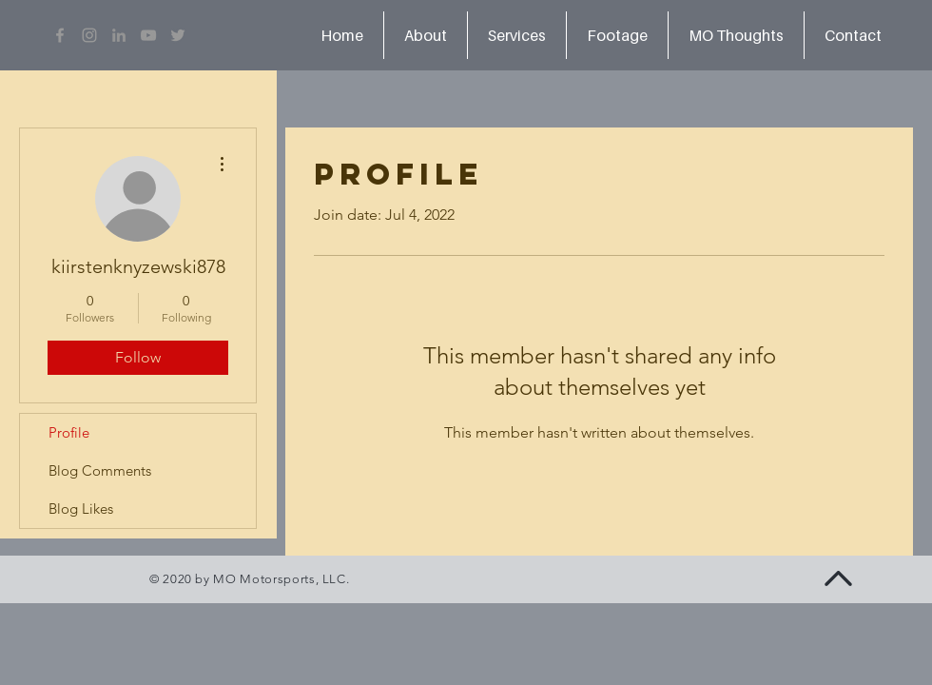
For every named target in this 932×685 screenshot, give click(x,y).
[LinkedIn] (118, 35)
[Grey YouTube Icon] (148, 35)
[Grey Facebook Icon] (59, 35)
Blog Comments (100, 470)
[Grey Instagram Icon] (89, 35)
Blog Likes (81, 508)
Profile (69, 432)
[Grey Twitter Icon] (177, 35)
